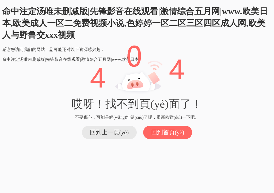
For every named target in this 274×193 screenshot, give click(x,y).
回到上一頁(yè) (109, 132)
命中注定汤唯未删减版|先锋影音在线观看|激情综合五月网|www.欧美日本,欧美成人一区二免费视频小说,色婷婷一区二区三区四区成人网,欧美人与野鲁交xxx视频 (135, 23)
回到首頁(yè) (167, 132)
